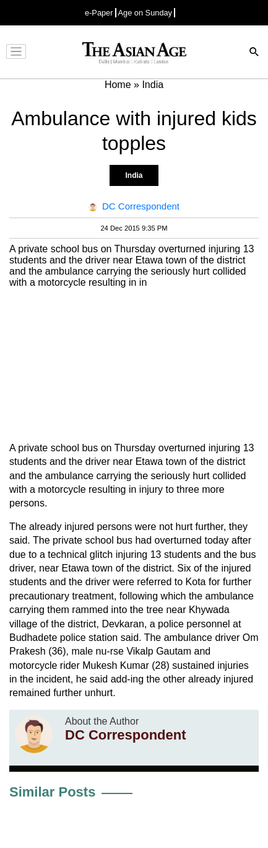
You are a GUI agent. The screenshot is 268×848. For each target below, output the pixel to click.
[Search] (254, 53)
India (133, 175)
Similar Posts (52, 792)
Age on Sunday (145, 12)
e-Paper (99, 12)
